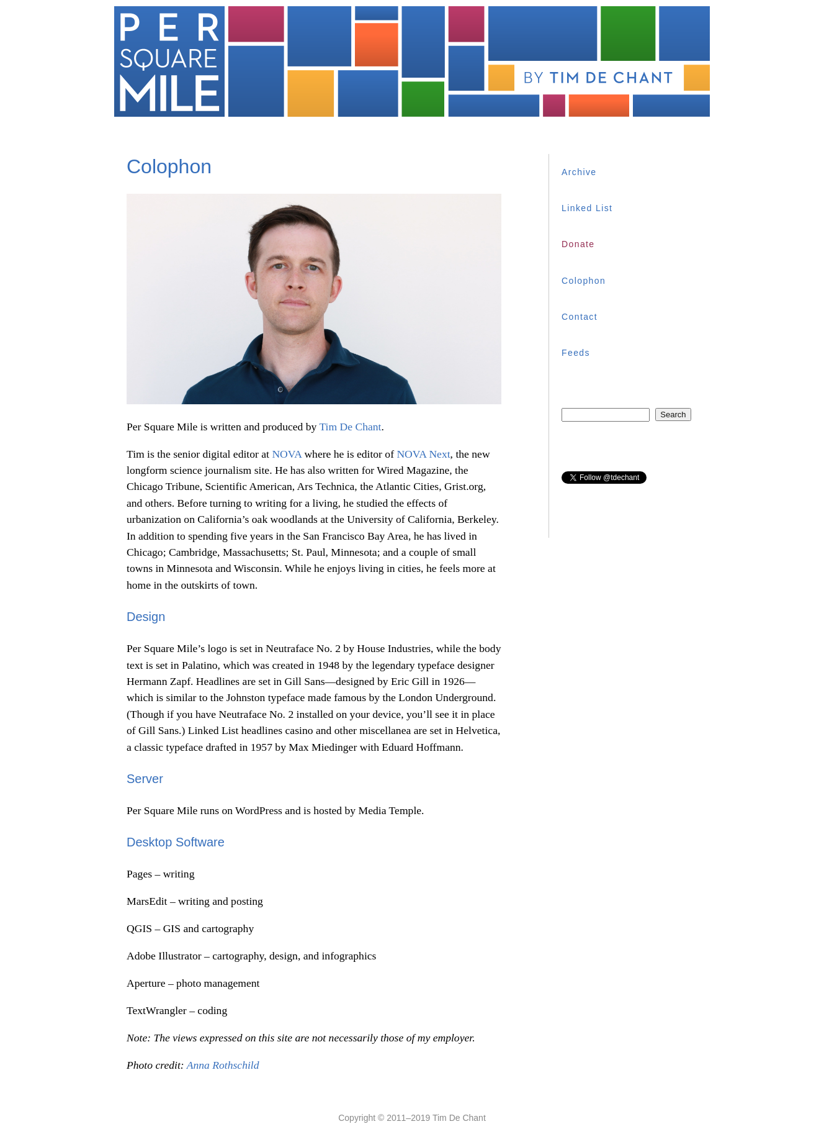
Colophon (584, 281)
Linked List (587, 208)
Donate (578, 244)
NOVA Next (423, 454)
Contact (580, 317)
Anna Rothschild (223, 1065)
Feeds (576, 353)
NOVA (287, 454)
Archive (579, 172)
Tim (350, 426)
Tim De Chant (459, 1118)
